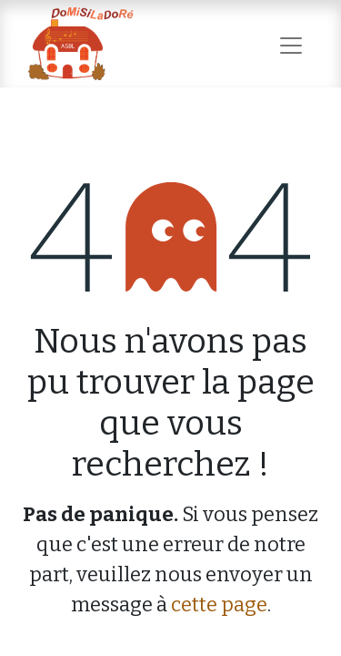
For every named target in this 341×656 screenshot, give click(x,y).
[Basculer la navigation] (291, 43)
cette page (219, 604)
